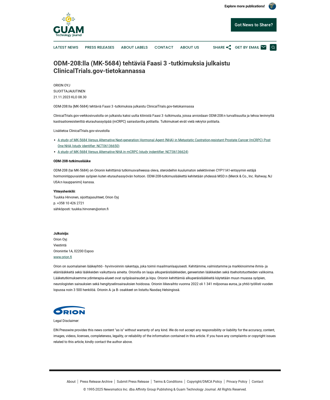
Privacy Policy (236, 382)
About (71, 382)
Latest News (65, 47)
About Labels (134, 47)
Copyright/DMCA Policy (204, 382)
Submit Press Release (133, 382)
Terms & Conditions (167, 382)
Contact (163, 47)
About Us (189, 47)
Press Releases (99, 47)
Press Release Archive (96, 382)
